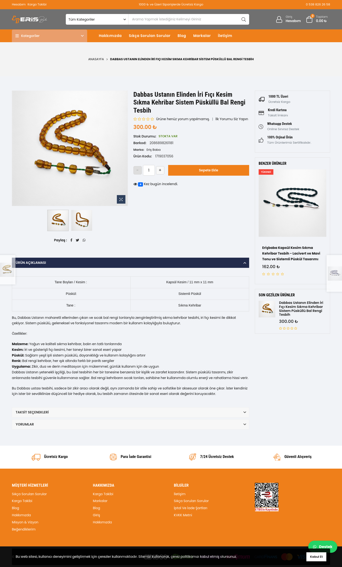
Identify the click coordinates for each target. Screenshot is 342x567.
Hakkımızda (110, 35)
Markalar (202, 35)
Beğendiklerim (24, 529)
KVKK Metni (183, 515)
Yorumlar (25, 424)
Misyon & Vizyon (25, 522)
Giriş (96, 515)
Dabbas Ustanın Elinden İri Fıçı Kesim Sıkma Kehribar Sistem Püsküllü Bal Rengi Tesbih (301, 309)
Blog (182, 35)
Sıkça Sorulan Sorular (149, 35)
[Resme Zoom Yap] (121, 199)
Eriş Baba (154, 149)
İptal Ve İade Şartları (190, 508)
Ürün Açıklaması (31, 262)
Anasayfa (96, 59)
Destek (322, 546)
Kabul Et (316, 556)
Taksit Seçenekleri (32, 412)
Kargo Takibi (37, 4)
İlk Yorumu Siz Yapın (231, 119)
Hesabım (19, 4)
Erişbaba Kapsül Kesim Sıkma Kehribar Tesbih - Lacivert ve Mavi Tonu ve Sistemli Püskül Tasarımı (291, 253)
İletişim (225, 35)
